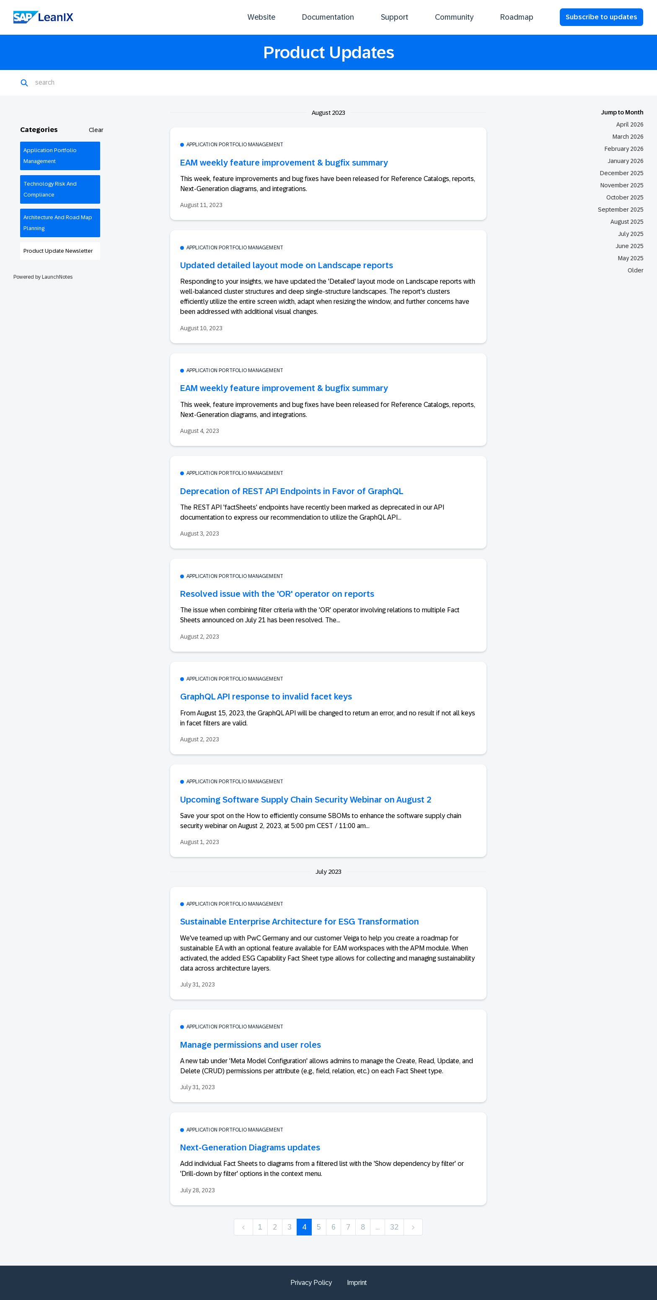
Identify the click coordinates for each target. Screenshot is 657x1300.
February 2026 (624, 148)
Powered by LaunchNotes (42, 277)
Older (636, 270)
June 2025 (630, 246)
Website (261, 17)
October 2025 (625, 197)
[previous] (243, 1227)
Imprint (357, 1282)
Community (454, 17)
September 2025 (621, 209)
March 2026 (628, 136)
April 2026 (630, 124)
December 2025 (622, 173)
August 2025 (627, 221)
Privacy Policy (311, 1282)
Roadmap (516, 17)
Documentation (328, 17)
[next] (413, 1227)
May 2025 (631, 258)
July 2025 (631, 233)
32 (394, 1227)
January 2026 (626, 161)
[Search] (76, 83)
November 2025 (622, 185)
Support (394, 17)
